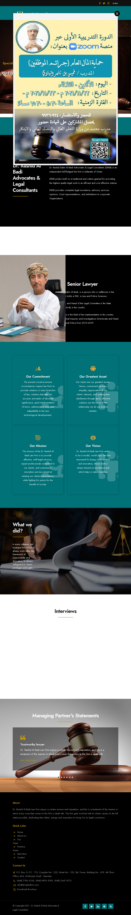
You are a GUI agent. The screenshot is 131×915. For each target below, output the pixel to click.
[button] (58, 777)
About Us (21, 835)
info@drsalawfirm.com (28, 885)
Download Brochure (26, 889)
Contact (21, 857)
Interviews (22, 854)
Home (20, 832)
